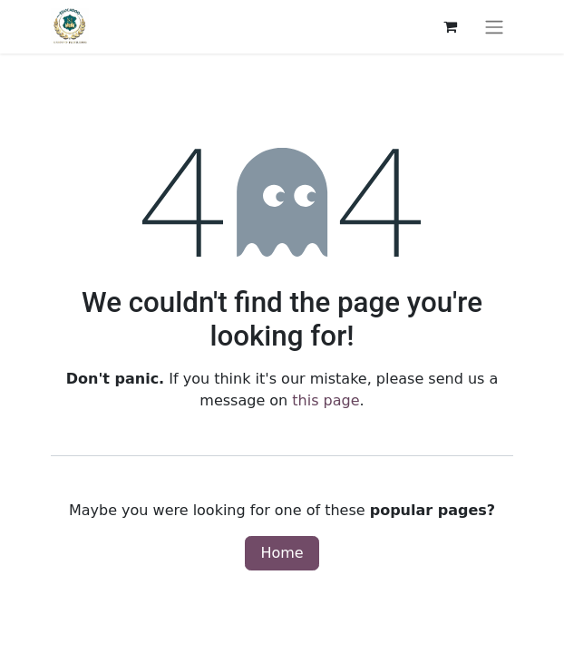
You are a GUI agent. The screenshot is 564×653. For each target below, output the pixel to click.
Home (281, 552)
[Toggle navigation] (494, 26)
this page (325, 400)
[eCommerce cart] (450, 26)
